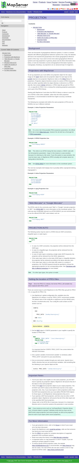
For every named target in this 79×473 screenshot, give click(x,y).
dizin (76, 12)
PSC (3, 43)
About (3, 30)
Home (35, 2)
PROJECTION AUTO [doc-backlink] (38, 228)
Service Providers (65, 2)
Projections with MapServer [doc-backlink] (41, 71)
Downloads (5, 37)
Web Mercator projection (60, 437)
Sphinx (67, 461)
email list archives (55, 429)
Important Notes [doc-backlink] (36, 375)
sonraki (71, 12)
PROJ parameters (35, 134)
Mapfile (29, 12)
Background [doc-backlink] (34, 48)
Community (5, 34)
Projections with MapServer (45, 31)
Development (6, 36)
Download (65, 5)
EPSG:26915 (39, 164)
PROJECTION (37, 12)
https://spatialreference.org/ (40, 445)
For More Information (43, 42)
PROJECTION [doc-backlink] (37, 17)
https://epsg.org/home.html (55, 449)
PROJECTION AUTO (43, 35)
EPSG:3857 (40, 209)
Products (42, 2)
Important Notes (42, 40)
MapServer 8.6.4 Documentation (16, 12)
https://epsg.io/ (66, 445)
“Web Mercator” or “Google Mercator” (48, 33)
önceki (66, 12)
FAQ (75, 2)
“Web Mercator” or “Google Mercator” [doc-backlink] (46, 203)
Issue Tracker (52, 2)
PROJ (39, 433)
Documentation (6, 39)
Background (40, 29)
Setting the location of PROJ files (47, 37)
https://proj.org (44, 132)
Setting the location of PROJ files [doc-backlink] (44, 279)
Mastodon (56, 5)
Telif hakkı (11, 461)
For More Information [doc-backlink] (38, 421)
